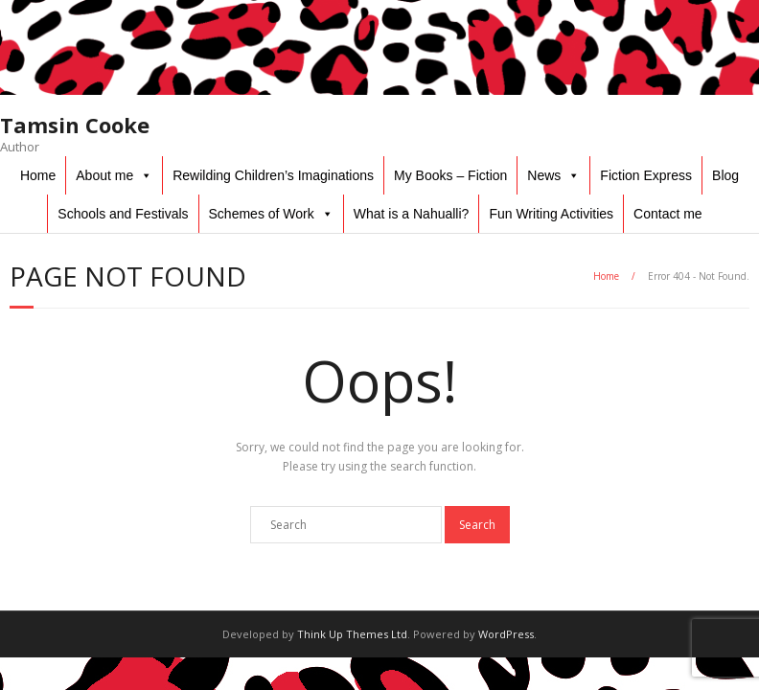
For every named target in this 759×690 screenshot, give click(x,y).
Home (38, 175)
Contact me (667, 213)
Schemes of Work (261, 213)
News (544, 175)
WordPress (506, 634)
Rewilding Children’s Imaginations (273, 175)
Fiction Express (646, 175)
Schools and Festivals (123, 213)
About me (104, 175)
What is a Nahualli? (412, 213)
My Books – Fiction (450, 175)
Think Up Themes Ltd (352, 634)
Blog (725, 175)
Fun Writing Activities (551, 213)
